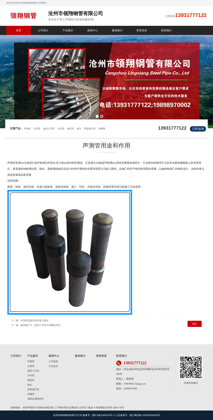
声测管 (27, 128)
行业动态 (53, 366)
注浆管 (36, 128)
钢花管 (70, 128)
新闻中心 (92, 30)
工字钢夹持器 (61, 407)
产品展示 (68, 30)
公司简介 (43, 30)
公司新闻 (53, 361)
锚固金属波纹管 (35, 399)
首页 (18, 30)
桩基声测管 (29, 407)
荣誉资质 (141, 30)
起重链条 (73, 407)
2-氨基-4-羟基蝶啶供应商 (99, 407)
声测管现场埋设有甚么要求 (35, 320)
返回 (194, 324)
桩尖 (79, 128)
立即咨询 (198, 129)
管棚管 (101, 128)
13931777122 (191, 15)
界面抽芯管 (90, 128)
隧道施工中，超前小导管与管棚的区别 (40, 325)
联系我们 (166, 30)
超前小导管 (49, 128)
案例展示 (117, 30)
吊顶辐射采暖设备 (44, 407)
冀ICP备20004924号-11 (103, 415)
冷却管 (60, 128)
